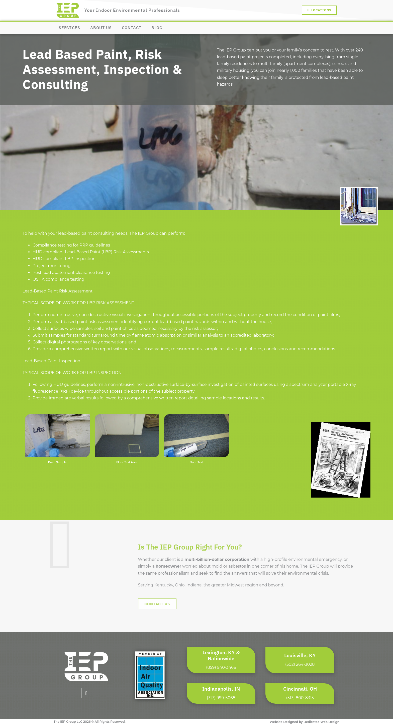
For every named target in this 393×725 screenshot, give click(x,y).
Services (69, 27)
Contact (131, 27)
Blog (156, 27)
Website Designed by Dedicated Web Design (304, 722)
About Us (101, 27)
